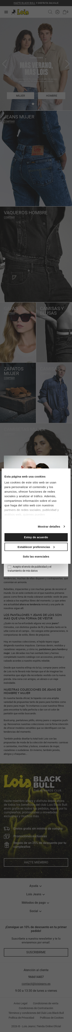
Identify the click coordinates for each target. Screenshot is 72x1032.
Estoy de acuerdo (36, 537)
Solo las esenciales (36, 556)
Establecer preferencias (36, 546)
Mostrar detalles (49, 526)
